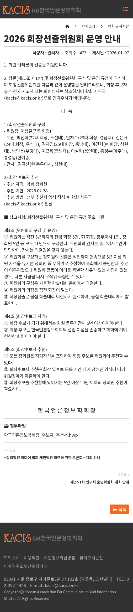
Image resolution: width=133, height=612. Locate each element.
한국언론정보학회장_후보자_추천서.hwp (41, 435)
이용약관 (32, 557)
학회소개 (12, 557)
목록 (119, 509)
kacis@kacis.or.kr (54, 585)
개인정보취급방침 (59, 557)
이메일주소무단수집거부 (25, 566)
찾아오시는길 (91, 557)
